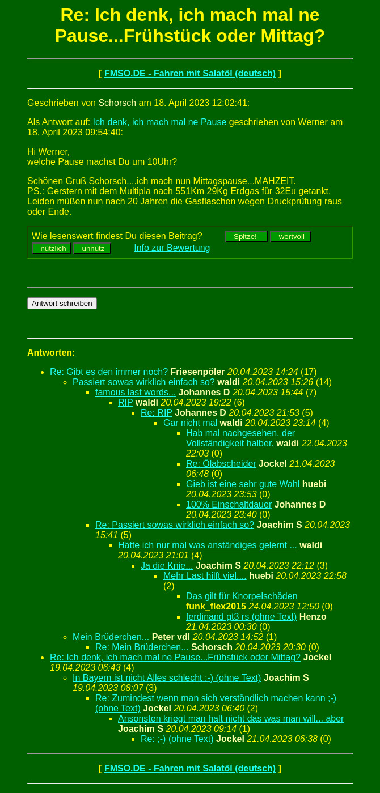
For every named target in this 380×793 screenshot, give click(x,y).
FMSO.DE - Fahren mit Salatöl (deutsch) (190, 73)
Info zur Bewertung (172, 248)
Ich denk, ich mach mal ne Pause (160, 122)
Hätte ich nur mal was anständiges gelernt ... (207, 545)
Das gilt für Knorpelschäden (242, 596)
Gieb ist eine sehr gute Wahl (244, 484)
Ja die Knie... (167, 565)
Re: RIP (156, 412)
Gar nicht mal (190, 423)
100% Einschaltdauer (229, 504)
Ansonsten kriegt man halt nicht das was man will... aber (231, 718)
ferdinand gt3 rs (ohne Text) (241, 616)
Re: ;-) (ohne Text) (177, 739)
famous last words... (135, 392)
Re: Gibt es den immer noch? (109, 372)
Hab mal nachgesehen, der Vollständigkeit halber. (240, 438)
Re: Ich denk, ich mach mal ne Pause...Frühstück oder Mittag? (175, 657)
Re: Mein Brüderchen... (142, 647)
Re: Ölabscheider (221, 463)
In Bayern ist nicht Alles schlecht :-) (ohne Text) (167, 678)
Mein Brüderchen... (111, 637)
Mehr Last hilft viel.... (205, 576)
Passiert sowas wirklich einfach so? (144, 382)
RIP (125, 402)
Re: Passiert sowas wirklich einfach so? (174, 525)
